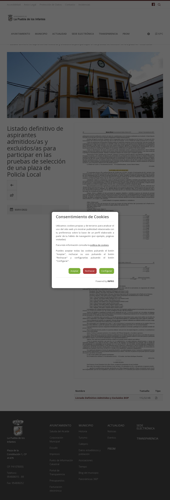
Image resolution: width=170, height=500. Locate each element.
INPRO (110, 281)
